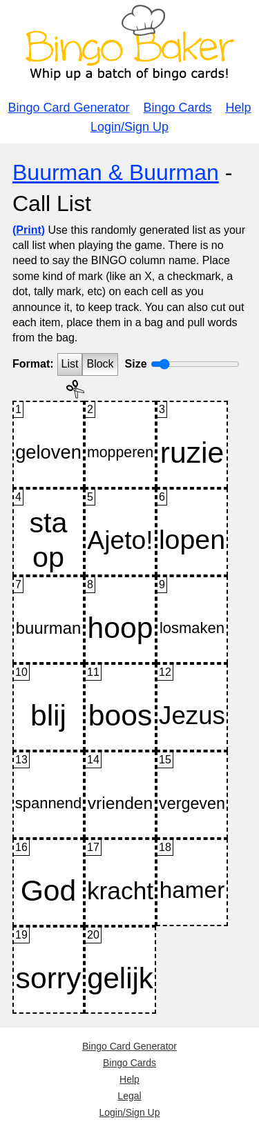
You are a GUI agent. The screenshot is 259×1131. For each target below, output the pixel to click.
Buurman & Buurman (115, 172)
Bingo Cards (178, 107)
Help (238, 107)
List (70, 364)
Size (136, 364)
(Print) (28, 230)
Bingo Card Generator (68, 107)
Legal (129, 1096)
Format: (33, 364)
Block (99, 364)
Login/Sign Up (129, 127)
